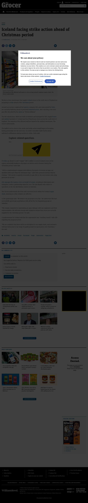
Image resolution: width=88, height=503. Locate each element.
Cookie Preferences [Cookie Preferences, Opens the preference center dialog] (36, 81)
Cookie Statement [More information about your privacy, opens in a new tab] (45, 76)
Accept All (50, 81)
